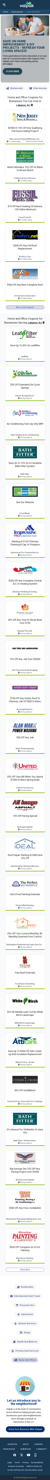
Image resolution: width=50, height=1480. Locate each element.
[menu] (4, 5)
